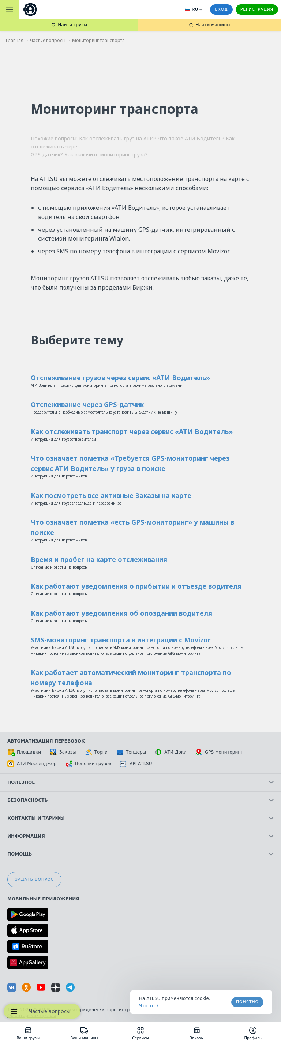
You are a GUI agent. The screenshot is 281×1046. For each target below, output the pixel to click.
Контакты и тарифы (140, 818)
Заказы (63, 752)
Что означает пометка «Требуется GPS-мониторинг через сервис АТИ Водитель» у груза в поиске (130, 463)
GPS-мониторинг (219, 752)
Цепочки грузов (88, 763)
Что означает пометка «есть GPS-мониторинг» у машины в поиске (132, 527)
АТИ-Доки (171, 752)
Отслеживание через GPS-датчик (87, 404)
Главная (14, 40)
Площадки (24, 752)
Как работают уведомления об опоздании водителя (121, 613)
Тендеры (131, 752)
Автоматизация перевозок (46, 741)
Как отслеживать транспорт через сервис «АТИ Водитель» (132, 431)
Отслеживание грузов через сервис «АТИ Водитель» (120, 377)
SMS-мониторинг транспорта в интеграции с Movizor (121, 639)
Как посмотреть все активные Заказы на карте (111, 495)
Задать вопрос (34, 879)
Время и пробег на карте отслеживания (99, 559)
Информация (140, 836)
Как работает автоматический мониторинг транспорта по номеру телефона (131, 677)
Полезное (140, 782)
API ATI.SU (136, 764)
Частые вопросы (47, 40)
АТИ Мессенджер (32, 763)
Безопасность (140, 800)
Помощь (140, 854)
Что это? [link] (149, 1005)
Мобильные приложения (43, 899)
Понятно (247, 1002)
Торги (96, 752)
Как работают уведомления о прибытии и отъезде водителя (136, 586)
